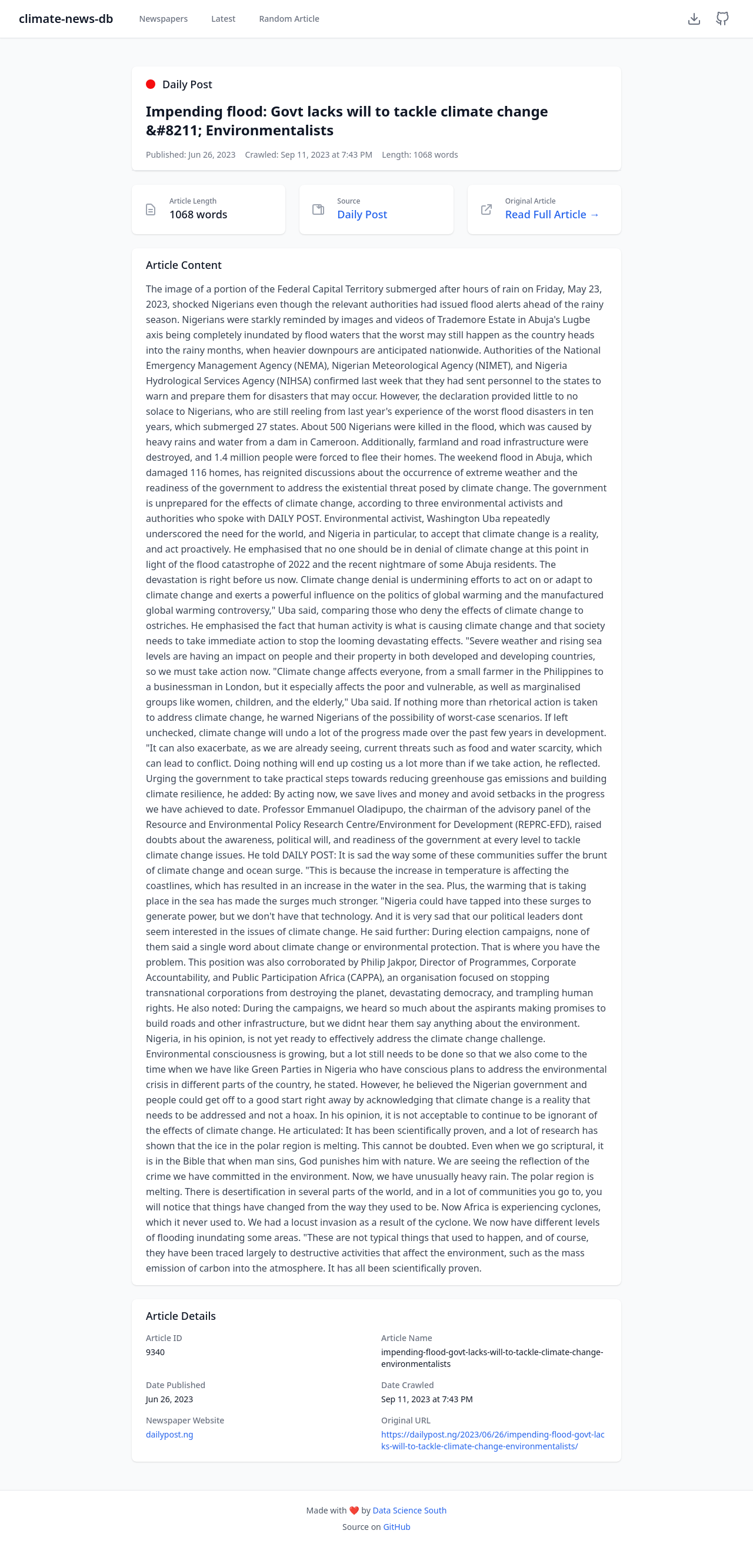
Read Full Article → (552, 214)
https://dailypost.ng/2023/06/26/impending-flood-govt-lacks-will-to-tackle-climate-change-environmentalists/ (493, 1440)
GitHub (397, 1526)
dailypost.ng (170, 1434)
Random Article (289, 18)
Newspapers (163, 18)
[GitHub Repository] (722, 19)
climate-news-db (66, 18)
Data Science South (409, 1510)
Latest (223, 18)
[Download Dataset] (694, 19)
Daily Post (362, 214)
